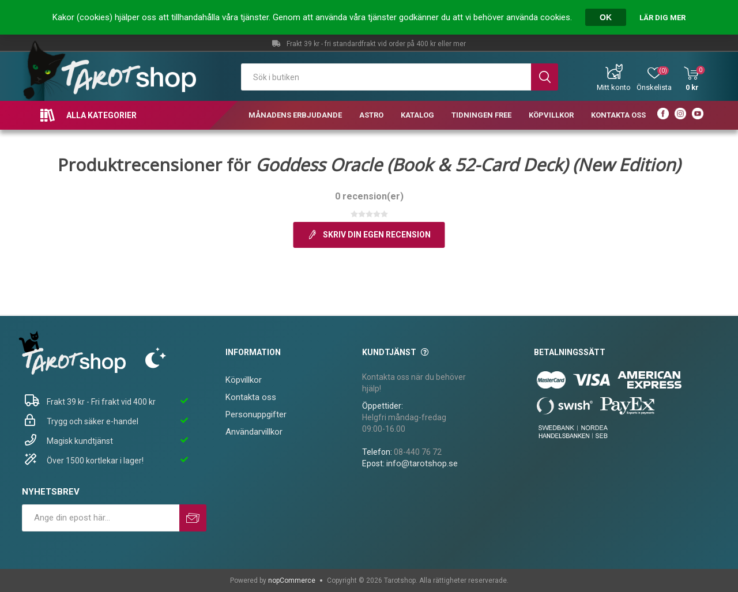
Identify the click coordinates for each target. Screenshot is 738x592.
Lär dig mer (662, 17)
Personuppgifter (256, 414)
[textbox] (386, 77)
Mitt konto (614, 87)
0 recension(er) (369, 196)
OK (606, 17)
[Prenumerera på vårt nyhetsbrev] (100, 517)
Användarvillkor (254, 432)
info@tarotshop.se (422, 463)
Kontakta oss (250, 397)
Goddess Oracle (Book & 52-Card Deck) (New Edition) (467, 164)
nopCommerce (291, 580)
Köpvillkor (243, 380)
